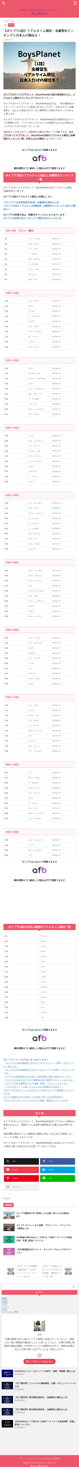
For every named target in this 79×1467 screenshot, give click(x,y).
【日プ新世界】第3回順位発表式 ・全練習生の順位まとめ (41, 1405)
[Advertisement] (39, 906)
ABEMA (37, 150)
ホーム (22, 1452)
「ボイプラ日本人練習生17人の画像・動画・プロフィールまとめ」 (37, 1090)
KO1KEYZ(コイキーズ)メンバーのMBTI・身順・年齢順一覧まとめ (45, 1379)
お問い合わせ (46, 1452)
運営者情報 (56, 1452)
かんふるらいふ (39, 13)
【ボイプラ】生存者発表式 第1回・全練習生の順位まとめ (32, 202)
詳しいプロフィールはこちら (39, 1369)
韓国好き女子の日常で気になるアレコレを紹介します (39, 1456)
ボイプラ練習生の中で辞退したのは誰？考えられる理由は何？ (35, 1104)
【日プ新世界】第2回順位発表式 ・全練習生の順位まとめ (41, 1417)
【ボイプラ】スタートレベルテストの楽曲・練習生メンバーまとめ (37, 1107)
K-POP (7, 1206)
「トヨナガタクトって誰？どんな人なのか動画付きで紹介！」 (35, 1093)
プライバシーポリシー (33, 1452)
